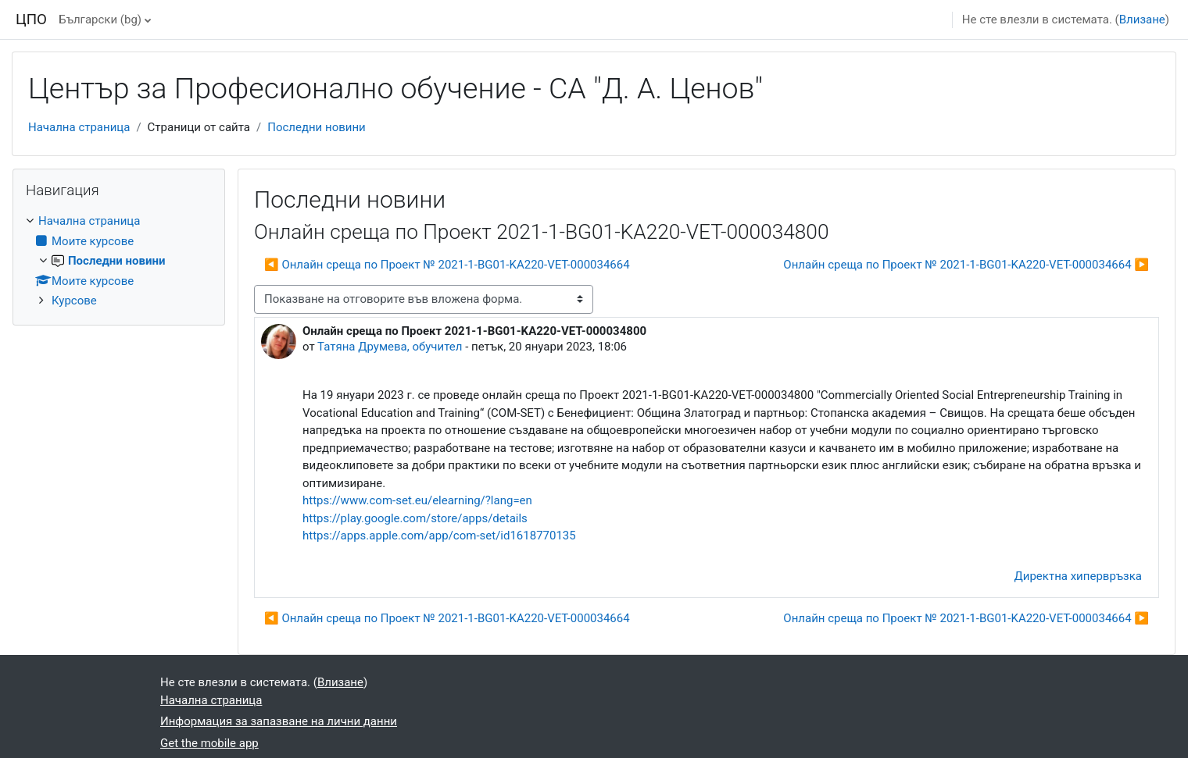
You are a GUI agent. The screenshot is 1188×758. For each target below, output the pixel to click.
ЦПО (31, 19)
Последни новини (316, 127)
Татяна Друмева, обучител (389, 347)
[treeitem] (119, 261)
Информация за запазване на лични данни (278, 721)
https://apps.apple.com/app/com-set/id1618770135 (439, 535)
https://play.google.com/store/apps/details (415, 518)
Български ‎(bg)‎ (100, 19)
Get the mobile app (209, 743)
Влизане (1142, 19)
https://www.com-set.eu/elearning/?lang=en (417, 500)
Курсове (74, 301)
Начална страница (79, 127)
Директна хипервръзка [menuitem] (1078, 576)
